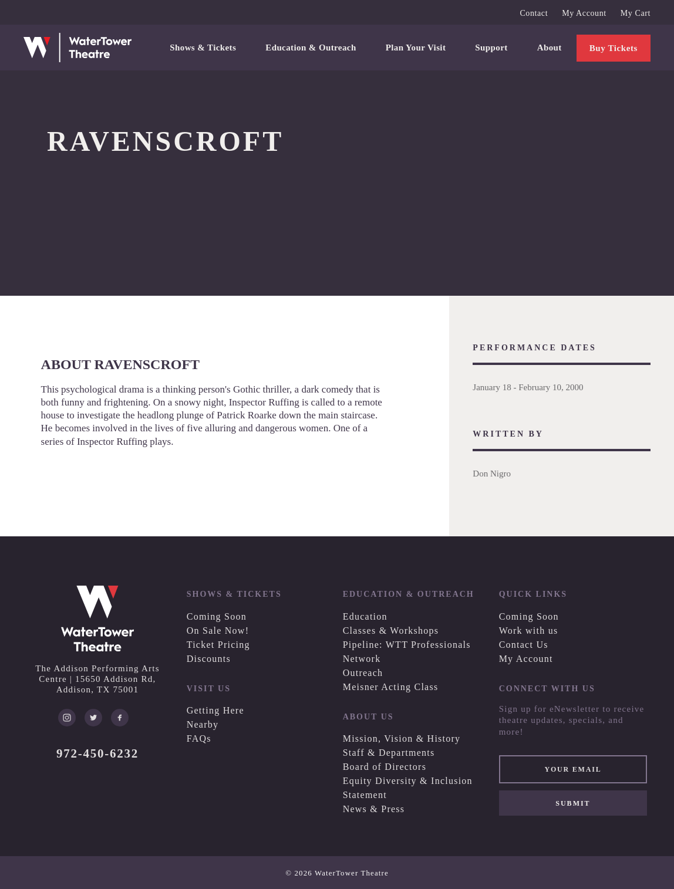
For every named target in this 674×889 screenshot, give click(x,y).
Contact (534, 13)
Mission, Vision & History (402, 738)
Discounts (209, 659)
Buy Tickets (613, 48)
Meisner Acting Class (391, 687)
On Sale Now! (218, 631)
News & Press (374, 809)
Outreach (363, 673)
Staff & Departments (389, 753)
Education (365, 616)
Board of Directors (384, 767)
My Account (584, 13)
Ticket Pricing (218, 645)
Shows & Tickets (203, 47)
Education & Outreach (310, 47)
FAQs (199, 738)
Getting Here (215, 710)
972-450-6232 (97, 753)
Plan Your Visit (416, 47)
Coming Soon (217, 616)
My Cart (636, 13)
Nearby (203, 724)
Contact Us (523, 645)
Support (491, 47)
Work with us (528, 631)
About (549, 47)
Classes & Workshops (391, 631)
